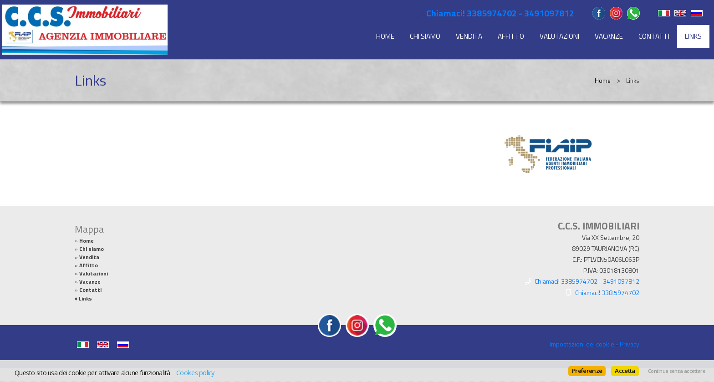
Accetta (625, 371)
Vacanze (609, 36)
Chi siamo (425, 36)
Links (693, 36)
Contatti (653, 36)
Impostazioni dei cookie (582, 344)
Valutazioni (559, 36)
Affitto (511, 36)
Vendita (469, 36)
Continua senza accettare (676, 371)
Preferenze (587, 371)
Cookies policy (195, 372)
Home (385, 36)
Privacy (629, 344)
